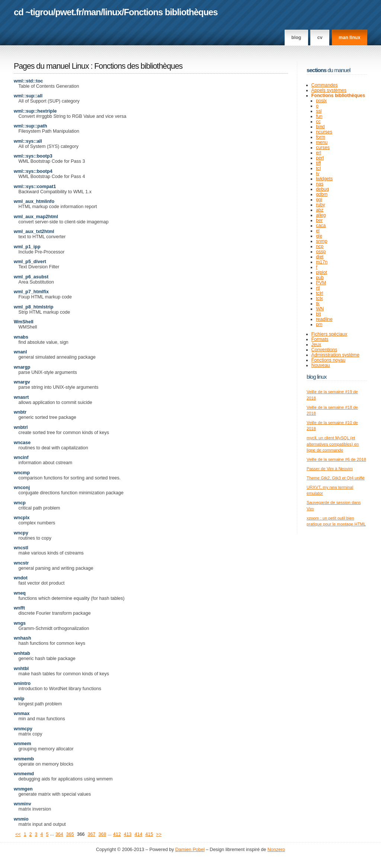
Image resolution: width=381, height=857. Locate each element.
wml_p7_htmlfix (31, 291)
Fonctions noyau (328, 360)
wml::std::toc (28, 81)
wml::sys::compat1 (35, 186)
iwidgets (324, 178)
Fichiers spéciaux (329, 334)
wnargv (22, 382)
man (92, 12)
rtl (318, 288)
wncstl (21, 547)
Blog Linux (317, 376)
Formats (320, 339)
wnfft (19, 608)
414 (139, 834)
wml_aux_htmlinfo (34, 201)
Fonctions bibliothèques (171, 12)
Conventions (324, 349)
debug (322, 189)
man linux (349, 37)
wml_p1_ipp (27, 246)
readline (324, 319)
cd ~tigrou (33, 12)
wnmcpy (23, 728)
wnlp (19, 698)
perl (320, 158)
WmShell (23, 321)
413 (128, 834)
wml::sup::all (28, 95)
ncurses (324, 132)
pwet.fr (68, 12)
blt (318, 314)
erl (318, 152)
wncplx (21, 517)
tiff (318, 163)
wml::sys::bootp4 (33, 171)
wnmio (21, 819)
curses (323, 147)
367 (92, 834)
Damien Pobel (190, 849)
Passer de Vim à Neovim (330, 468)
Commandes (324, 85)
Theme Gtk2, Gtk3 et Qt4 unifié (336, 478)
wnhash (22, 638)
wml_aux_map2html (36, 216)
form (320, 137)
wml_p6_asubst (31, 276)
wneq (20, 593)
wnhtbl (21, 668)
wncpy (21, 533)
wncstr (21, 563)
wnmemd (24, 773)
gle (319, 236)
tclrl (319, 293)
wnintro (22, 683)
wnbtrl (21, 427)
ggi (319, 199)
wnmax (21, 713)
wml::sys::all (28, 141)
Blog (296, 37)
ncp (319, 246)
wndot (21, 578)
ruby (320, 204)
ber (319, 220)
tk (318, 303)
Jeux (316, 344)
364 (59, 834)
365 (70, 834)
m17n (321, 262)
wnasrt (21, 397)
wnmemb (24, 758)
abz (319, 210)
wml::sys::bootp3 (33, 156)
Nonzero (276, 849)
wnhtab (22, 653)
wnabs (21, 337)
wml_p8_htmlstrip (33, 307)
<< (18, 834)
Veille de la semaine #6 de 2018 (336, 459)
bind (320, 126)
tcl (318, 168)
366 (81, 834)
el (318, 230)
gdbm (321, 194)
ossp (321, 251)
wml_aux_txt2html (34, 231)
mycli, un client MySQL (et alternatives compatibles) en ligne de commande (333, 444)
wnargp (22, 367)
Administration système (335, 355)
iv (317, 173)
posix (321, 100)
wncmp (22, 472)
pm (319, 324)
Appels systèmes (329, 90)
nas (319, 184)
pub (320, 277)
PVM (321, 282)
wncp (20, 502)
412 (117, 834)
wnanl (20, 352)
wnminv (22, 803)
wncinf (21, 457)
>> (158, 834)
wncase (22, 442)
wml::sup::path (30, 126)
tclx (319, 298)
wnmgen (23, 789)
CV (320, 37)
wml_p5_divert (30, 261)
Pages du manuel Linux (51, 66)
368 (102, 834)
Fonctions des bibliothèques (138, 66)
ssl (318, 111)
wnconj (22, 487)
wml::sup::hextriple (35, 111)
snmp (321, 241)
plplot (321, 272)
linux (112, 12)
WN (320, 308)
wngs (20, 623)
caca (321, 225)
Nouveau (320, 365)
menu (321, 142)
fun (319, 116)
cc (318, 121)
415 (149, 834)
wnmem (22, 743)
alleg (321, 215)
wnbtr (20, 412)
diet (319, 256)
